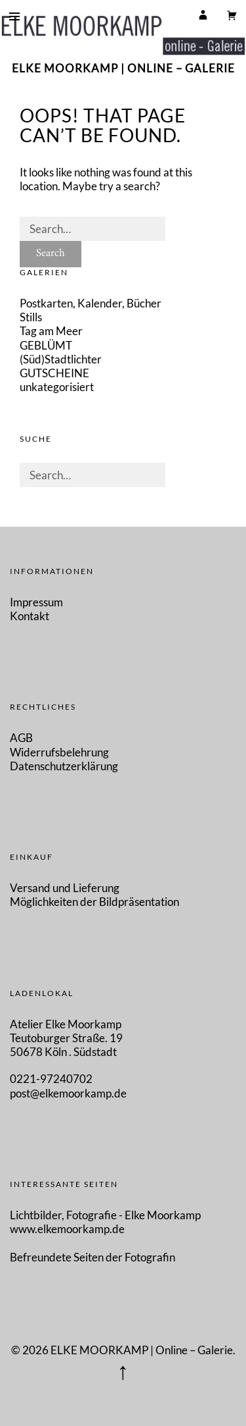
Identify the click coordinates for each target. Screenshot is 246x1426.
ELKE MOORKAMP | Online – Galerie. (143, 1350)
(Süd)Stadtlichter (61, 359)
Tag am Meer (51, 331)
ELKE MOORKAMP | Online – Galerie (123, 68)
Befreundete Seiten (58, 1257)
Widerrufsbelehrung (59, 752)
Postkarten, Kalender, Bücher (90, 303)
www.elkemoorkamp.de (67, 1229)
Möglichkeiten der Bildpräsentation (94, 902)
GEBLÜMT (46, 345)
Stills (31, 317)
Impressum (36, 602)
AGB (21, 738)
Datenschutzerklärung (64, 766)
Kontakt (29, 616)
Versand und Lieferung (64, 888)
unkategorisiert (57, 387)
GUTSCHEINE (54, 373)
